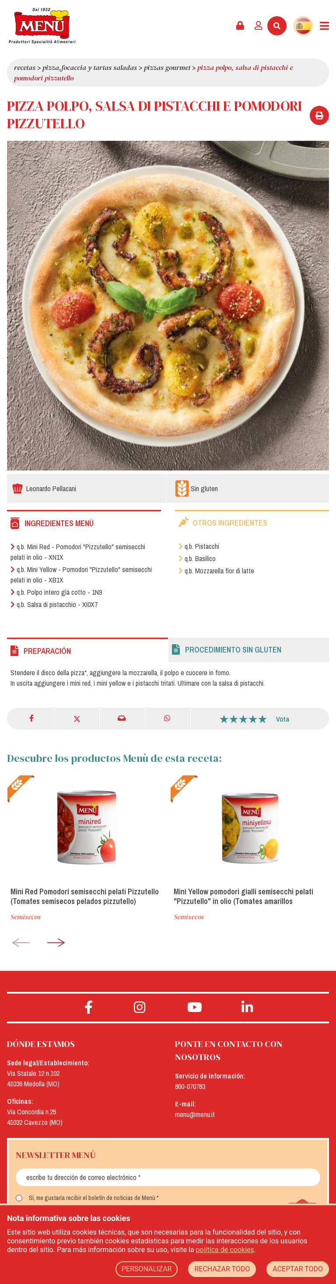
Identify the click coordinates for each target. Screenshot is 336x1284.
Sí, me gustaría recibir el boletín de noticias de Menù (92, 1198)
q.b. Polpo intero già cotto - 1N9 (56, 592)
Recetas (24, 67)
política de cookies (225, 1250)
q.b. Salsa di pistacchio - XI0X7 (54, 604)
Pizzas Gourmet (167, 67)
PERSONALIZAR (147, 1269)
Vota (283, 719)
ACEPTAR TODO (298, 1269)
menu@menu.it (195, 1114)
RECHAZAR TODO (222, 1269)
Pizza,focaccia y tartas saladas (89, 67)
